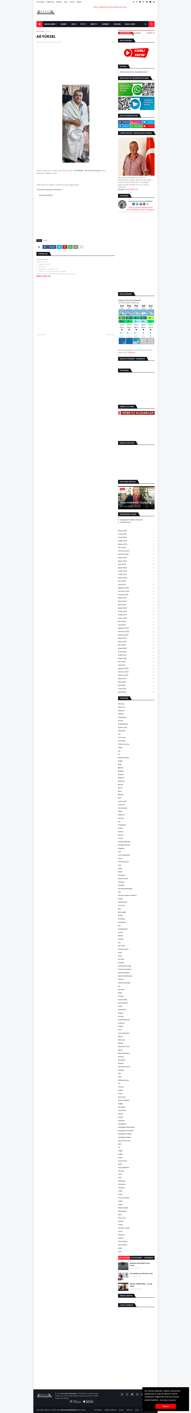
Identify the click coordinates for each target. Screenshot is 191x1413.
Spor (120, 1144)
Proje (120, 1093)
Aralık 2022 (136, 615)
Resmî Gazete (123, 1100)
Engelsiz (121, 848)
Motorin (121, 1057)
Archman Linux (123, 744)
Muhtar (121, 1063)
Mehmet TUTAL (123, 1046)
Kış (119, 986)
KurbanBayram (124, 1020)
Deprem (121, 815)
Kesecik (121, 962)
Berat (120, 788)
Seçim (120, 1117)
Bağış (120, 761)
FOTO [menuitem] (82, 24)
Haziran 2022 (136, 635)
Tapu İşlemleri (123, 1167)
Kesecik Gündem (125, 969)
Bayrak (121, 774)
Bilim (120, 791)
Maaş (120, 1036)
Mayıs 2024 (136, 557)
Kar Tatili (121, 946)
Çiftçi (120, 811)
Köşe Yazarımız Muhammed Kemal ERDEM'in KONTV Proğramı (140, 208)
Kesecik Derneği (124, 966)
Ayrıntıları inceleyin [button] (168, 1400)
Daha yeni (42, 334)
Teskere (121, 1188)
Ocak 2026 (136, 534)
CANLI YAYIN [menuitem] (129, 24)
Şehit (120, 1164)
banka (120, 768)
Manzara (121, 1040)
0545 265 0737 (132, 189)
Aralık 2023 (136, 574)
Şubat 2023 (136, 608)
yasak (120, 1224)
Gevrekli (121, 885)
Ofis (119, 1073)
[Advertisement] (75, 65)
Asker (120, 747)
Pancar (121, 1087)
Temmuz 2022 (136, 631)
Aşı (119, 751)
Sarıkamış (122, 1110)
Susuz (120, 1157)
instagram (122, 922)
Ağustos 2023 (136, 588)
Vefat (48, 31)
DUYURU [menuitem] (117, 24)
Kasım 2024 (136, 544)
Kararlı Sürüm (123, 949)
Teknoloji (121, 1181)
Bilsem (120, 794)
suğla (120, 1154)
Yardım (121, 1221)
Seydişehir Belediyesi (126, 1127)
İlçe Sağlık (122, 912)
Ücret (120, 1194)
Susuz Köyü (122, 1161)
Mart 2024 (136, 564)
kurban (121, 1016)
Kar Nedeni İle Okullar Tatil (141, 1273)
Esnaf (120, 858)
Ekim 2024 (136, 547)
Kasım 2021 (136, 658)
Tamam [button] (166, 1406)
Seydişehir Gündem (126, 1130)
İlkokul (120, 915)
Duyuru (121, 831)
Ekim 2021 (136, 662)
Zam (120, 1251)
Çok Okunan (124, 1258)
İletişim (79, 2)
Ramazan (122, 1097)
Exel (119, 865)
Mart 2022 (136, 645)
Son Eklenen (136, 1258)
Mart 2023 (136, 604)
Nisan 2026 (136, 531)
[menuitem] (39, 24)
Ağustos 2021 (136, 668)
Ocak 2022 (136, 652)
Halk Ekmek (122, 902)
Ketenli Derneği (124, 983)
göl (119, 892)
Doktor (120, 828)
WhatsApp (122, 1211)
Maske (120, 1043)
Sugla (120, 1151)
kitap (120, 993)
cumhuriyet (122, 808)
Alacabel (121, 731)
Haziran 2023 (136, 594)
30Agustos (122, 717)
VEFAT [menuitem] (74, 24)
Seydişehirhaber (124, 1137)
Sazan (120, 1114)
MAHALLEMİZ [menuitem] (49, 24)
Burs (119, 798)
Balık (120, 764)
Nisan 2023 (136, 601)
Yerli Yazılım (122, 1245)
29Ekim (121, 714)
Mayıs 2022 (136, 638)
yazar (120, 1231)
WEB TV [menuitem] (94, 24)
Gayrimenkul (123, 878)
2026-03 (121, 707)
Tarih (120, 1174)
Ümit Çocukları (123, 1198)
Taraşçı (121, 1171)
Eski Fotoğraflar (124, 855)
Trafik (120, 1191)
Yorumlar (148, 1258)
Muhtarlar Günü (124, 1067)
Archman (121, 741)
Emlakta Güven (124, 845)
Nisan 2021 (136, 682)
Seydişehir (122, 1124)
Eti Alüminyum (123, 862)
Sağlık (120, 1104)
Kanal (120, 932)
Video (120, 1204)
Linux (120, 1030)
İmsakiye (121, 919)
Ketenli (120, 979)
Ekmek (120, 835)
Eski (119, 851)
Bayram (121, 778)
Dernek (121, 818)
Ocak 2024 (136, 571)
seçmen (121, 1120)
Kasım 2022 (136, 618)
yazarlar (121, 1235)
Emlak (120, 838)
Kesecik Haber (124, 973)
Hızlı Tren (121, 905)
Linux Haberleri (123, 1033)
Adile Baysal (123, 724)
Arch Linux (122, 737)
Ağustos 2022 (136, 628)
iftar (119, 909)
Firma (120, 872)
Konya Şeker (123, 1003)
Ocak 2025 (136, 537)
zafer (120, 1248)
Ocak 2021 (136, 688)
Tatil (119, 1177)
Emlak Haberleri (124, 841)
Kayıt (120, 952)
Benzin (120, 784)
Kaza (120, 956)
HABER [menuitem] (63, 24)
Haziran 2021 (136, 675)
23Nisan (121, 710)
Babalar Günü (123, 757)
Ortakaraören (123, 1080)
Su (119, 1147)
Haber (120, 899)
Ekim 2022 (136, 621)
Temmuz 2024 (136, 551)
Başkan (121, 771)
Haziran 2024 (136, 554)
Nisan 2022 (136, 641)
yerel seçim (122, 1241)
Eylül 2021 (136, 665)
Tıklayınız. (132, 352)
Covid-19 (121, 804)
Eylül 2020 (136, 692)
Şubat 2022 (136, 648)
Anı (119, 734)
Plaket (120, 1090)
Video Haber (123, 1208)
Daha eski (110, 334)
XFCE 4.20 (122, 1218)
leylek (120, 1026)
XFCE (120, 1214)
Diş (119, 821)
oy (119, 1083)
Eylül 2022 (136, 625)
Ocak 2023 (136, 611)
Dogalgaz (122, 825)
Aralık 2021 (136, 655)
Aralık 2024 (136, 541)
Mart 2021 (136, 685)
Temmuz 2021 (136, 672)
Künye (72, 2)
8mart (120, 720)
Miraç (120, 1050)
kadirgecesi (123, 929)
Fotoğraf (121, 875)
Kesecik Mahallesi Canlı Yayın (140, 1264)
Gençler (121, 882)
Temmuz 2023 (136, 591)
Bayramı (121, 781)
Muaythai (121, 1060)
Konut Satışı (122, 999)
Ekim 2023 (136, 581)
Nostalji (121, 1070)
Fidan (120, 868)
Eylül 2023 (136, 584)
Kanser (121, 939)
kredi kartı (122, 1009)
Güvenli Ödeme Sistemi (127, 895)
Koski (120, 1006)
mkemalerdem (124, 1053)
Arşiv (66, 2)
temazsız (122, 1184)
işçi (119, 926)
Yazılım (121, 1238)
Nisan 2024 (136, 561)
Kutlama (121, 1023)
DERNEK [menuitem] (105, 24)
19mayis (121, 704)
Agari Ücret (122, 727)
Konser (121, 996)
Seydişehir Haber (125, 1134)
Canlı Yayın (122, 801)
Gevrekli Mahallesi (125, 888)
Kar (119, 942)
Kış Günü (121, 989)
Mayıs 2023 (136, 598)
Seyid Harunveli (124, 1141)
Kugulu (120, 1013)
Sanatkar (121, 1107)
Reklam (59, 2)
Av (119, 754)
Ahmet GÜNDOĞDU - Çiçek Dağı (135, 502)
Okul (120, 1077)
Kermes (121, 959)
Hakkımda (50, 2)
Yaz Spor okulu (124, 1228)
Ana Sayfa (40, 2)
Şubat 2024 (136, 568)
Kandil (120, 935)
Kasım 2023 (136, 578)
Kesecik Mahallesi (125, 976)
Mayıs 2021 (136, 678)
